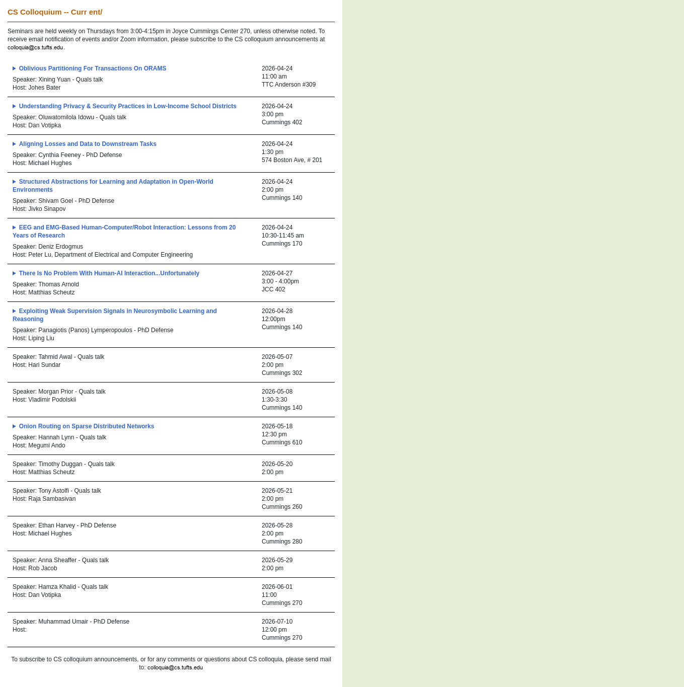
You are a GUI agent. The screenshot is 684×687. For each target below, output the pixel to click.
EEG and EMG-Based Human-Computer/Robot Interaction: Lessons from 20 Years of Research (124, 231)
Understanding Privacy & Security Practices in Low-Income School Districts (128, 106)
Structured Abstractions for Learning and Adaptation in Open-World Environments (113, 185)
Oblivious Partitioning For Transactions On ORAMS (93, 68)
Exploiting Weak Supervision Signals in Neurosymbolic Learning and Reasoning (115, 315)
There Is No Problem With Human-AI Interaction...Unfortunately (109, 273)
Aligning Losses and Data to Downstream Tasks (88, 143)
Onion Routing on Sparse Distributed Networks (87, 426)
